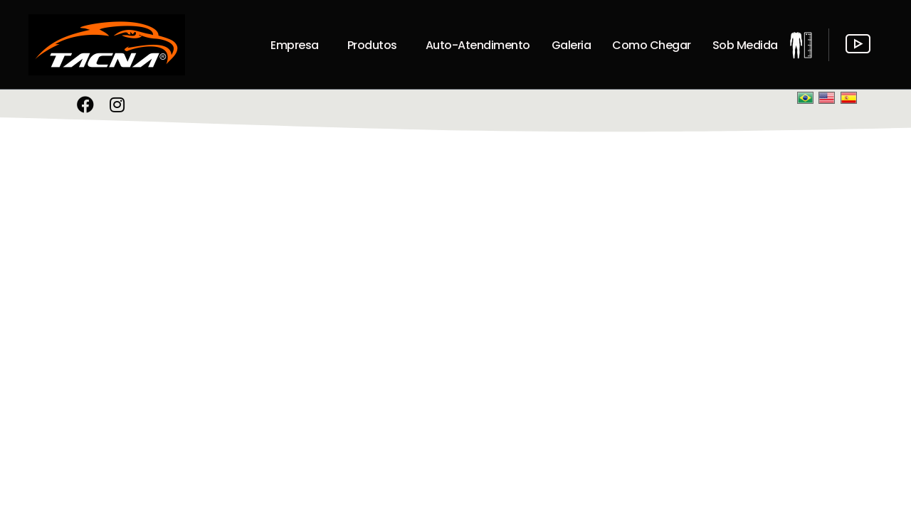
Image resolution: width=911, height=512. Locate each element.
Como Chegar (651, 45)
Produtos (372, 45)
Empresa (294, 45)
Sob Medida (745, 45)
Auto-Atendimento (478, 45)
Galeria (571, 45)
